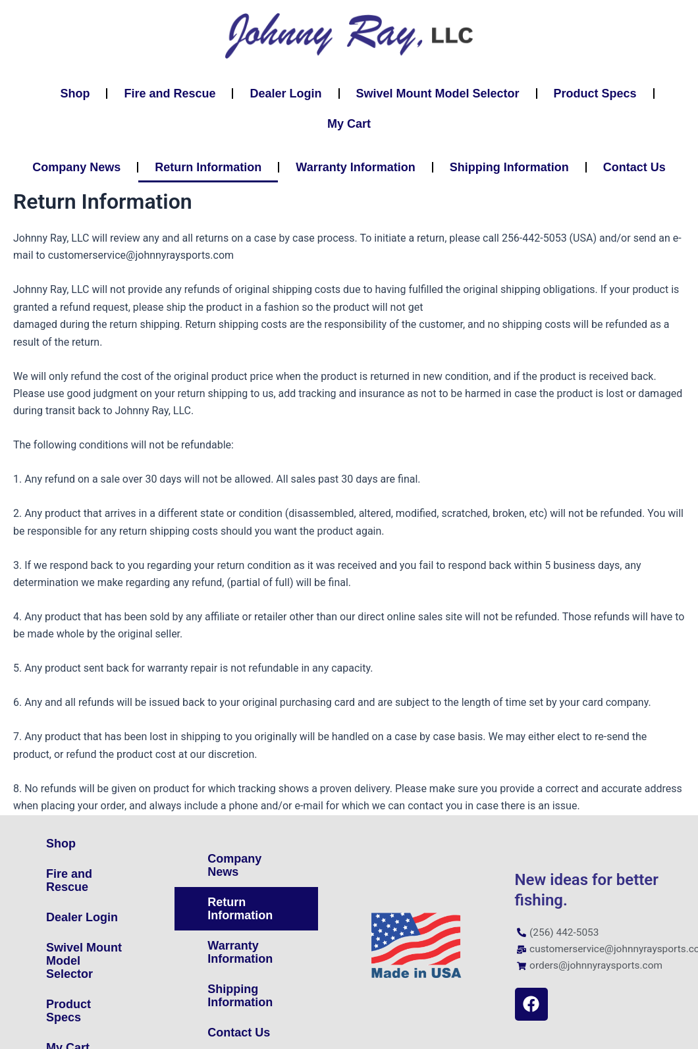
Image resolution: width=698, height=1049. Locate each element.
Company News (76, 167)
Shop (75, 93)
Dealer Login (285, 93)
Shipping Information (509, 167)
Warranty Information (355, 167)
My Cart (349, 123)
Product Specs (595, 93)
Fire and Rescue (169, 93)
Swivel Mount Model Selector (438, 93)
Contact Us (634, 167)
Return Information (208, 167)
